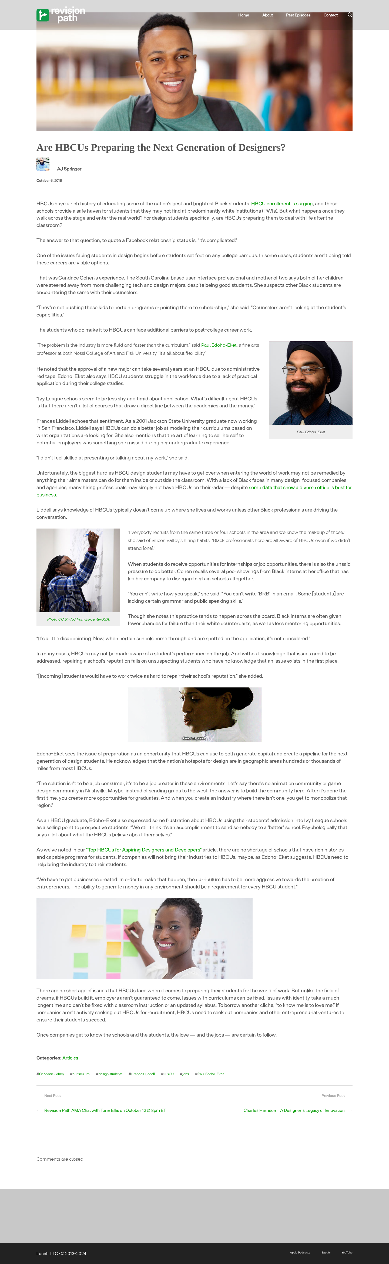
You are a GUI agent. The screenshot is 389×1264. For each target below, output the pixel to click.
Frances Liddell (146, 1074)
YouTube (347, 1252)
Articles (70, 1057)
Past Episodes (302, 14)
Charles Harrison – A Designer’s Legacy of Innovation (293, 1110)
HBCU (172, 1074)
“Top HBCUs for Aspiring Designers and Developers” (144, 849)
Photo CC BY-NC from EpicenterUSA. (78, 619)
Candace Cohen (51, 1074)
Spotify (325, 1252)
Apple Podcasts (297, 1252)
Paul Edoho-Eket (219, 345)
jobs (189, 1074)
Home (253, 14)
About (274, 14)
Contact (331, 14)
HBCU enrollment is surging (282, 203)
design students (112, 1074)
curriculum (81, 1074)
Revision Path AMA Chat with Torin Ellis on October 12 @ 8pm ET (106, 1110)
